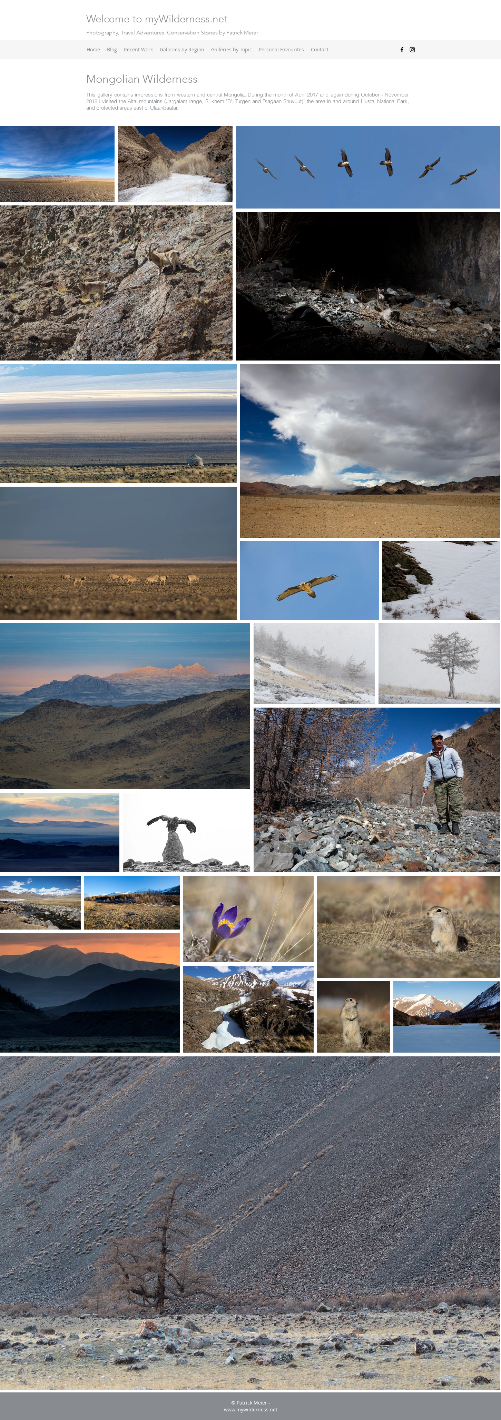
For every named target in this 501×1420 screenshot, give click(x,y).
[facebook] (402, 49)
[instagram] (412, 49)
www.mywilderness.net (250, 1409)
